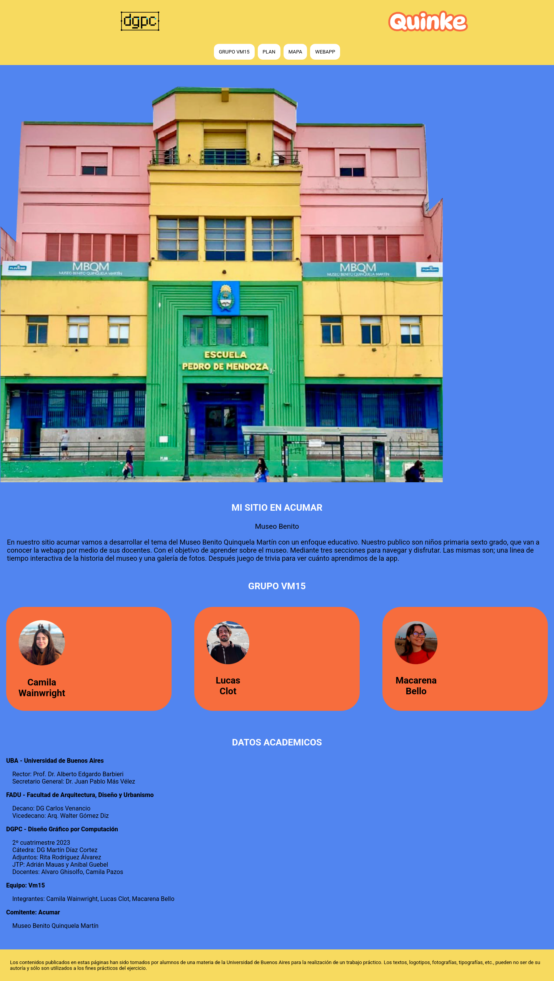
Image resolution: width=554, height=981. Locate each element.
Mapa (295, 52)
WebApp (325, 52)
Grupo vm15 (234, 52)
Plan (269, 52)
